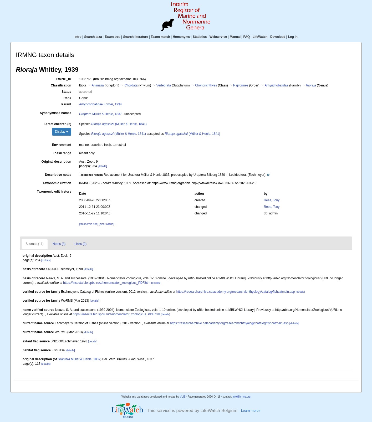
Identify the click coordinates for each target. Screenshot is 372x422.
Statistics (200, 37)
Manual (235, 37)
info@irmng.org (241, 396)
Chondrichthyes (206, 85)
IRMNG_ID (63, 79)
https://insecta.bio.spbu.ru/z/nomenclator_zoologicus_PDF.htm (106, 283)
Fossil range (62, 153)
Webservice (218, 37)
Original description (56, 161)
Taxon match (160, 37)
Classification (61, 85)
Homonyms (181, 37)
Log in (293, 37)
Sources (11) (35, 244)
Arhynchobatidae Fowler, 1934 (100, 104)
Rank (67, 98)
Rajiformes (240, 85)
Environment (61, 145)
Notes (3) (59, 244)
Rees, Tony (271, 200)
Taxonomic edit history (54, 191)
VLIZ (182, 396)
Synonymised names (55, 113)
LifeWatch (260, 37)
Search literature (135, 37)
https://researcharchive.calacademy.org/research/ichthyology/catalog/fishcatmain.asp (235, 292)
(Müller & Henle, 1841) (119, 124)
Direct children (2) (57, 124)
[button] (174, 175)
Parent (66, 104)
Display (61, 131)
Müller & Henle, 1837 (100, 114)
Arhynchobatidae (276, 85)
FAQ (246, 37)
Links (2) (80, 244)
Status (66, 92)
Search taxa (93, 37)
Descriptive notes (58, 175)
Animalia (98, 85)
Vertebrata (163, 85)
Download (277, 37)
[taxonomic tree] (88, 224)
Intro (77, 37)
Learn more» (251, 411)
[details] (102, 166)
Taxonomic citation (57, 183)
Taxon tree (112, 37)
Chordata (131, 85)
